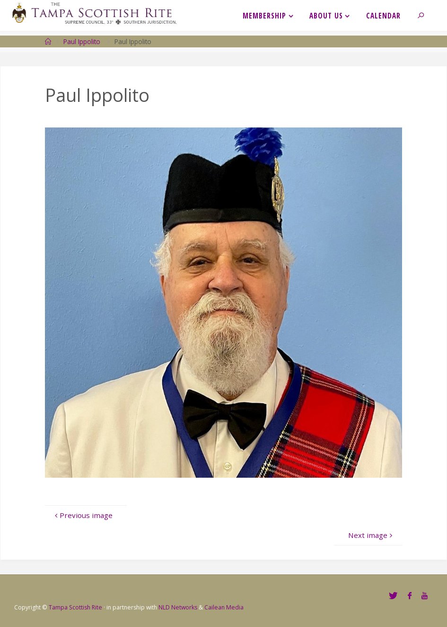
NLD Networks (177, 607)
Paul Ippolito (81, 41)
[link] (425, 15)
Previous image (82, 515)
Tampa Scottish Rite (75, 607)
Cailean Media (224, 607)
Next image (371, 535)
